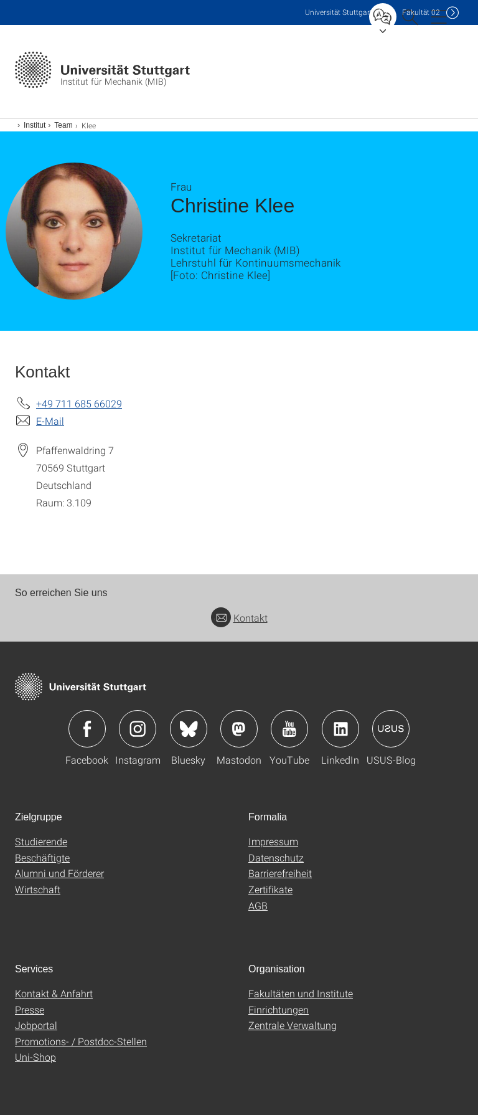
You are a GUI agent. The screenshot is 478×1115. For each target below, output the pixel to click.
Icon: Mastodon (239, 728)
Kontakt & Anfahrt (54, 993)
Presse (29, 1009)
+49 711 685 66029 (79, 403)
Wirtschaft (37, 889)
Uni (338, 12)
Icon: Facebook (87, 728)
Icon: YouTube (289, 728)
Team (63, 125)
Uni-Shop (35, 1056)
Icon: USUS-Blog (391, 728)
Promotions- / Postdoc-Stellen (81, 1041)
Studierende (41, 841)
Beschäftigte (42, 857)
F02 (421, 12)
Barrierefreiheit (280, 873)
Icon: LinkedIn (340, 728)
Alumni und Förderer (59, 873)
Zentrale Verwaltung (292, 1025)
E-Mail (50, 420)
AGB (258, 905)
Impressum (273, 841)
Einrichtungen (278, 1009)
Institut (34, 125)
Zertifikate (270, 889)
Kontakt (239, 617)
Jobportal (36, 1025)
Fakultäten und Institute (300, 993)
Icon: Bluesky (188, 728)
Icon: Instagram (137, 728)
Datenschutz (276, 857)
